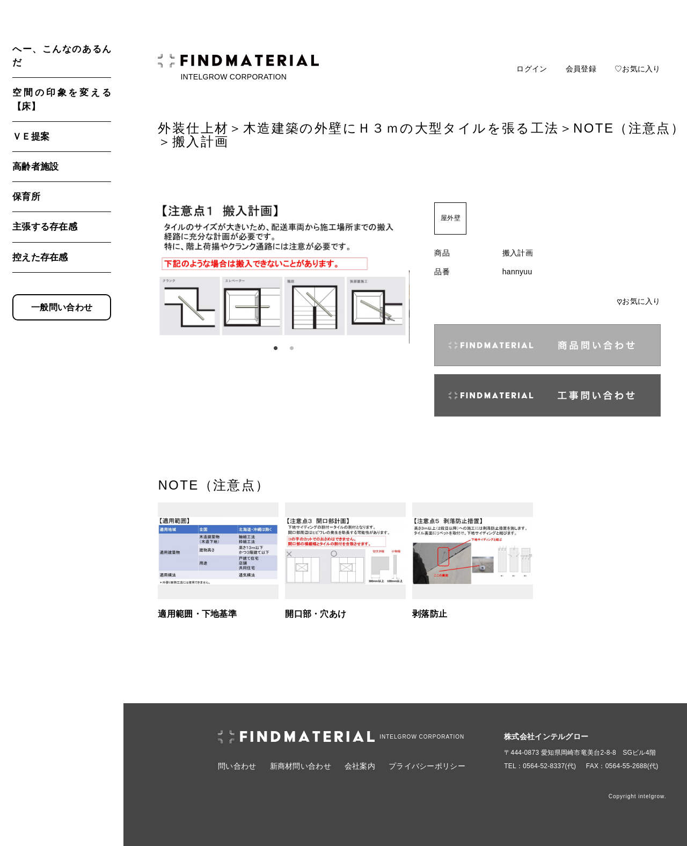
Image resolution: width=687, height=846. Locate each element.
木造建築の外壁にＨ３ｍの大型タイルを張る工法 (401, 128)
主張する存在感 (44, 227)
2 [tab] (291, 348)
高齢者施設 (35, 167)
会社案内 (360, 766)
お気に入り (639, 301)
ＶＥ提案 (30, 137)
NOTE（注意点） (629, 128)
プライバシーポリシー (427, 766)
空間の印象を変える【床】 (61, 99)
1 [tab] (275, 348)
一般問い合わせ (61, 307)
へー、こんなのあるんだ (61, 56)
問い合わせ (237, 766)
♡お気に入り (638, 68)
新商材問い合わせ (300, 766)
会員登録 (581, 68)
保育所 (26, 197)
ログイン (531, 68)
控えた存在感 (40, 257)
